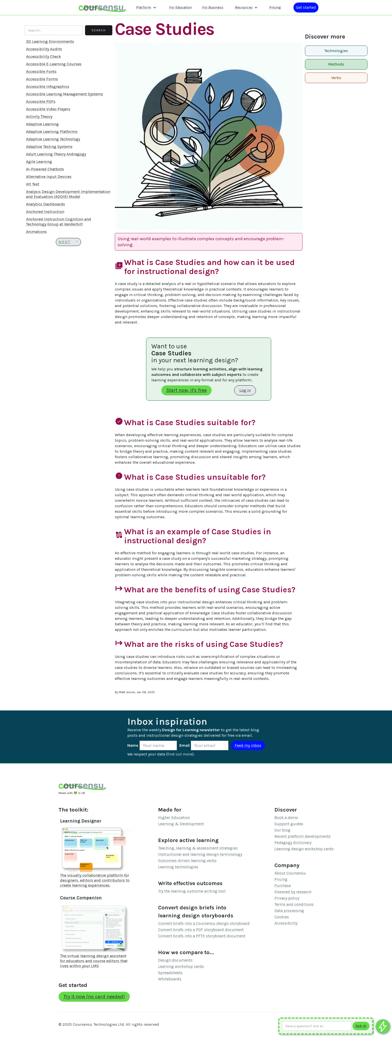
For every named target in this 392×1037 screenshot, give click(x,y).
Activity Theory (39, 116)
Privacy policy (286, 898)
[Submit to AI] (360, 1026)
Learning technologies (178, 866)
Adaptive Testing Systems (49, 146)
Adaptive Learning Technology (53, 139)
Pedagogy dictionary (292, 842)
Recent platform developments (302, 836)
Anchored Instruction (45, 211)
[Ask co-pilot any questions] (382, 1026)
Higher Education (174, 817)
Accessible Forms (42, 79)
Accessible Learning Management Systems (64, 94)
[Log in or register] (305, 8)
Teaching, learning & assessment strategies (198, 848)
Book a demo (286, 817)
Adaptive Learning (42, 124)
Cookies (281, 916)
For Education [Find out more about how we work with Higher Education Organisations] (180, 7)
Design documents (175, 960)
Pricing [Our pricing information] (275, 7)
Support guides (288, 823)
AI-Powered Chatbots (45, 169)
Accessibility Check (43, 56)
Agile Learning (39, 161)
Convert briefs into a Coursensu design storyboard (204, 923)
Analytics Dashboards (45, 204)
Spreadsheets (170, 972)
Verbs (336, 77)
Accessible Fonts (41, 71)
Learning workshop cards (181, 966)
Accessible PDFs (41, 101)
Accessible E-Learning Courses (54, 64)
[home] (102, 7)
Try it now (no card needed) (94, 996)
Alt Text (32, 184)
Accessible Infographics (47, 86)
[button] (146, 7)
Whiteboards (169, 978)
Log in (245, 390)
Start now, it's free (186, 390)
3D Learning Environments (50, 41)
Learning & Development (181, 823)
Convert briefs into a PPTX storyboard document (201, 935)
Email (184, 745)
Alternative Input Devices (49, 176)
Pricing (280, 879)
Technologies (336, 50)
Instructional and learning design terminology (200, 854)
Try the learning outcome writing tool (192, 891)
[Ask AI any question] (316, 1026)
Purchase (282, 885)
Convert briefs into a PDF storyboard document (201, 929)
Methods (336, 64)
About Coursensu (290, 873)
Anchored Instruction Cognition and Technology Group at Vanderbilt (58, 221)
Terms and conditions (294, 904)
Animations (36, 231)
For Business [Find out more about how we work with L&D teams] (212, 7)
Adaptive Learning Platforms (52, 131)
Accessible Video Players (48, 109)
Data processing (289, 910)
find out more (179, 754)
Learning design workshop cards (304, 848)
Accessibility (285, 923)
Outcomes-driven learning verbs (187, 860)
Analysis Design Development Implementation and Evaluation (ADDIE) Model (68, 194)
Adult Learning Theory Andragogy (56, 154)
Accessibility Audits (44, 49)
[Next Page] (68, 242)
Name (132, 745)
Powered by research (292, 891)
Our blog (282, 830)
